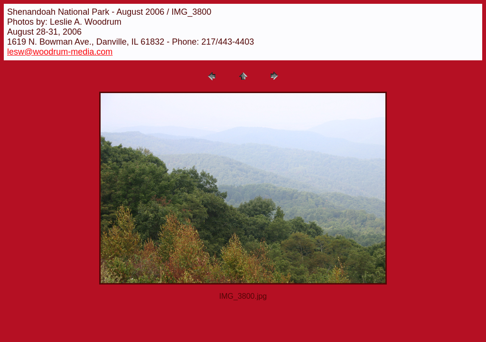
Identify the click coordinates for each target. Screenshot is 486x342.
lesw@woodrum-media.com (59, 52)
